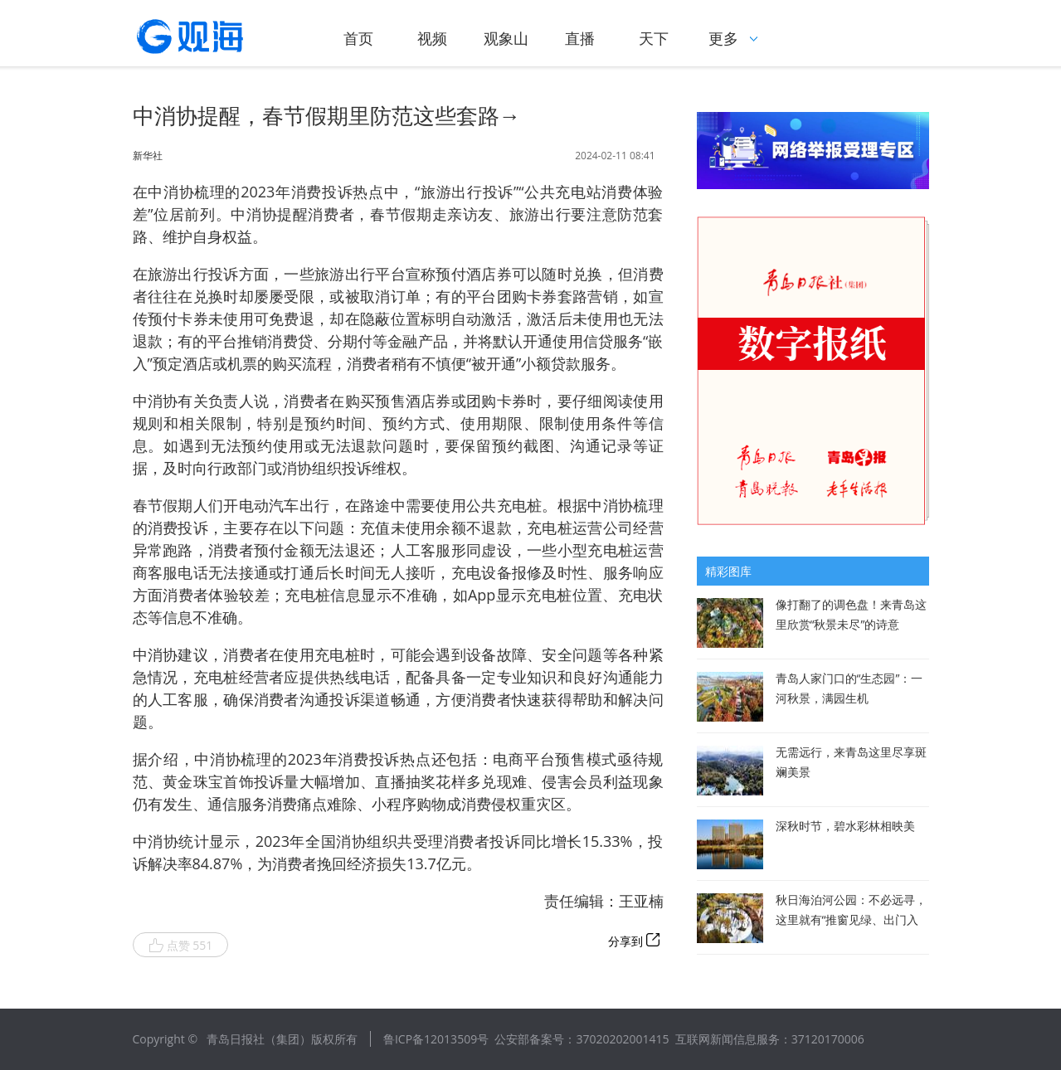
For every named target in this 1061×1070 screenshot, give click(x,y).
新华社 (148, 156)
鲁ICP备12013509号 (436, 1039)
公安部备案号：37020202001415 (581, 1039)
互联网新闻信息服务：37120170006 (769, 1039)
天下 (654, 38)
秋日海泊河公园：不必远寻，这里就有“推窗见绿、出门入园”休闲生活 (851, 919)
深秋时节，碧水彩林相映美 (845, 826)
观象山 (506, 38)
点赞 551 (180, 945)
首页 (358, 38)
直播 (580, 38)
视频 (432, 38)
